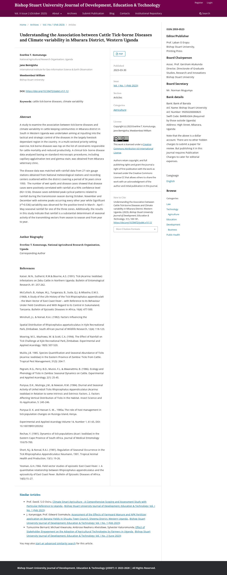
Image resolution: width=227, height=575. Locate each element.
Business (172, 229)
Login (210, 2)
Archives (72, 13)
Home (23, 24)
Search (204, 13)
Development (173, 224)
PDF (120, 53)
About (56, 13)
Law (168, 204)
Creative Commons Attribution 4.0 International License (133, 148)
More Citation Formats (128, 229)
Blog (111, 13)
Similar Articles (30, 494)
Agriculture (120, 109)
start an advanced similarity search (55, 543)
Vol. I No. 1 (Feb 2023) (53, 24)
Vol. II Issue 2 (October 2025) (31, 13)
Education (171, 219)
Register (199, 2)
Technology (172, 209)
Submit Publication (93, 13)
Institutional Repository (148, 13)
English (170, 181)
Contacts (125, 13)
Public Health (173, 234)
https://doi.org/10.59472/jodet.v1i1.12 (47, 91)
